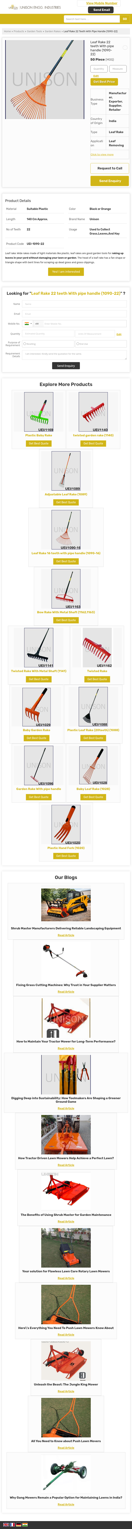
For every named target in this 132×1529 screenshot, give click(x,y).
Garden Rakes (53, 31)
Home (7, 31)
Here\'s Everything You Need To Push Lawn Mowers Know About (66, 1328)
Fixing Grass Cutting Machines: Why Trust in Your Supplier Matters (66, 985)
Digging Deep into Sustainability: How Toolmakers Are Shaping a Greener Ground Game (66, 1100)
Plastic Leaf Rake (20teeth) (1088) (93, 730)
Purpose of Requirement (13, 344)
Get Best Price (104, 82)
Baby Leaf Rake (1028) (93, 789)
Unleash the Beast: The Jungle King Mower (66, 1384)
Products (19, 31)
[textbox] (118, 68)
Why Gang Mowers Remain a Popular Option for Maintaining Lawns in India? (66, 1497)
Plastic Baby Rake (38, 435)
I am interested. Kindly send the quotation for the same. (74, 355)
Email (17, 314)
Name (16, 304)
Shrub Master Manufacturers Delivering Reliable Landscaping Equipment (66, 928)
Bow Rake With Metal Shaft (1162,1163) (66, 612)
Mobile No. (14, 323)
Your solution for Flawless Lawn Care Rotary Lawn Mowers (66, 1271)
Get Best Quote (39, 443)
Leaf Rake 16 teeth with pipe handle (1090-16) (66, 553)
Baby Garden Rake (36, 730)
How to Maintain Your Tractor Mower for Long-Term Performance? (65, 1041)
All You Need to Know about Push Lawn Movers (66, 1441)
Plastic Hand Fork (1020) (65, 848)
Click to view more (102, 154)
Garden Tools (34, 31)
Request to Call (110, 168)
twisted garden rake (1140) (93, 435)
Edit (96, 75)
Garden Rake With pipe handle (38, 789)
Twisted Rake (97, 671)
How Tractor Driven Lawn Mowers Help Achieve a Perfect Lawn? (66, 1158)
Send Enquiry (110, 181)
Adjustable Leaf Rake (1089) (66, 494)
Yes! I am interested (66, 271)
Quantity (15, 333)
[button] (101, 3)
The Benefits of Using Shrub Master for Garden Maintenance (66, 1215)
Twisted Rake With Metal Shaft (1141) (38, 671)
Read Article (66, 935)
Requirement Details (13, 355)
